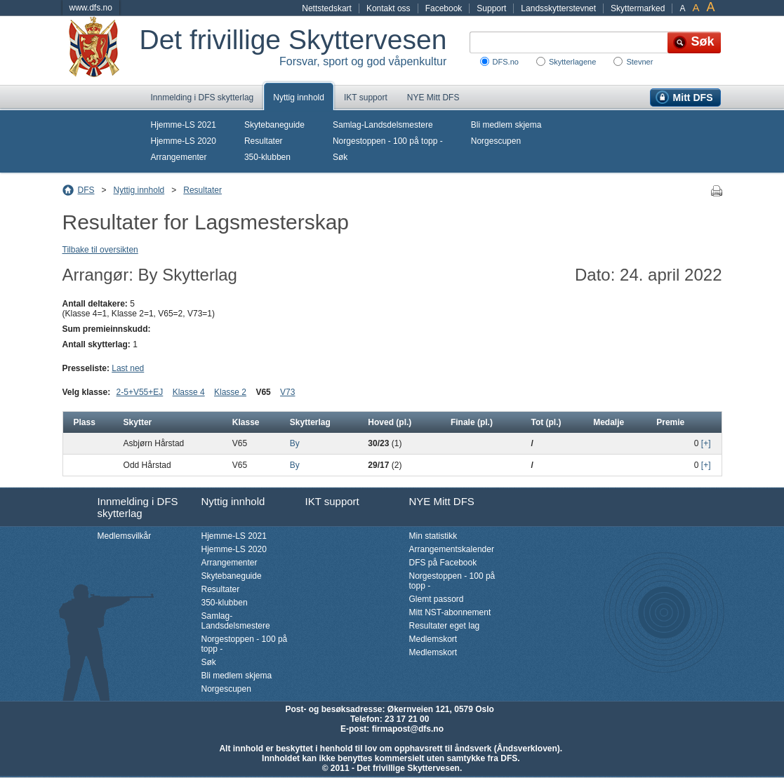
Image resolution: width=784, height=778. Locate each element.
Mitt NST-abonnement (450, 612)
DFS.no (506, 62)
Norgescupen (496, 141)
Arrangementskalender (451, 549)
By (295, 443)
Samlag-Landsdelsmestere (383, 125)
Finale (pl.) (472, 422)
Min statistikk (433, 536)
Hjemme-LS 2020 (183, 141)
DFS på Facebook (443, 563)
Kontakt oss (388, 8)
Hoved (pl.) (389, 422)
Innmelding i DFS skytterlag (202, 97)
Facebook (444, 8)
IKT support (365, 97)
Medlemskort (433, 639)
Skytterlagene (572, 62)
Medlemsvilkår (125, 536)
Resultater (263, 141)
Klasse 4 (189, 392)
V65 (262, 392)
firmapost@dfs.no (408, 729)
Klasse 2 (230, 392)
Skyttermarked (638, 8)
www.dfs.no (90, 8)
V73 (287, 392)
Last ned (128, 368)
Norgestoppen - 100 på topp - (388, 141)
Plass (84, 422)
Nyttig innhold (298, 97)
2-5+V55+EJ (140, 392)
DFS (86, 190)
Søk (340, 157)
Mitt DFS (693, 97)
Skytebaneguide (274, 125)
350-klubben (267, 157)
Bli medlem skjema (506, 125)
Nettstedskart (327, 8)
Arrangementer (179, 157)
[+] (706, 443)
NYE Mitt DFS (433, 97)
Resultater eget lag (444, 626)
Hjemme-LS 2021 (183, 125)
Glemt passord (436, 599)
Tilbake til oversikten (100, 250)
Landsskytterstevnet (558, 8)
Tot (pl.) (546, 422)
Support (491, 8)
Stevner (639, 62)
